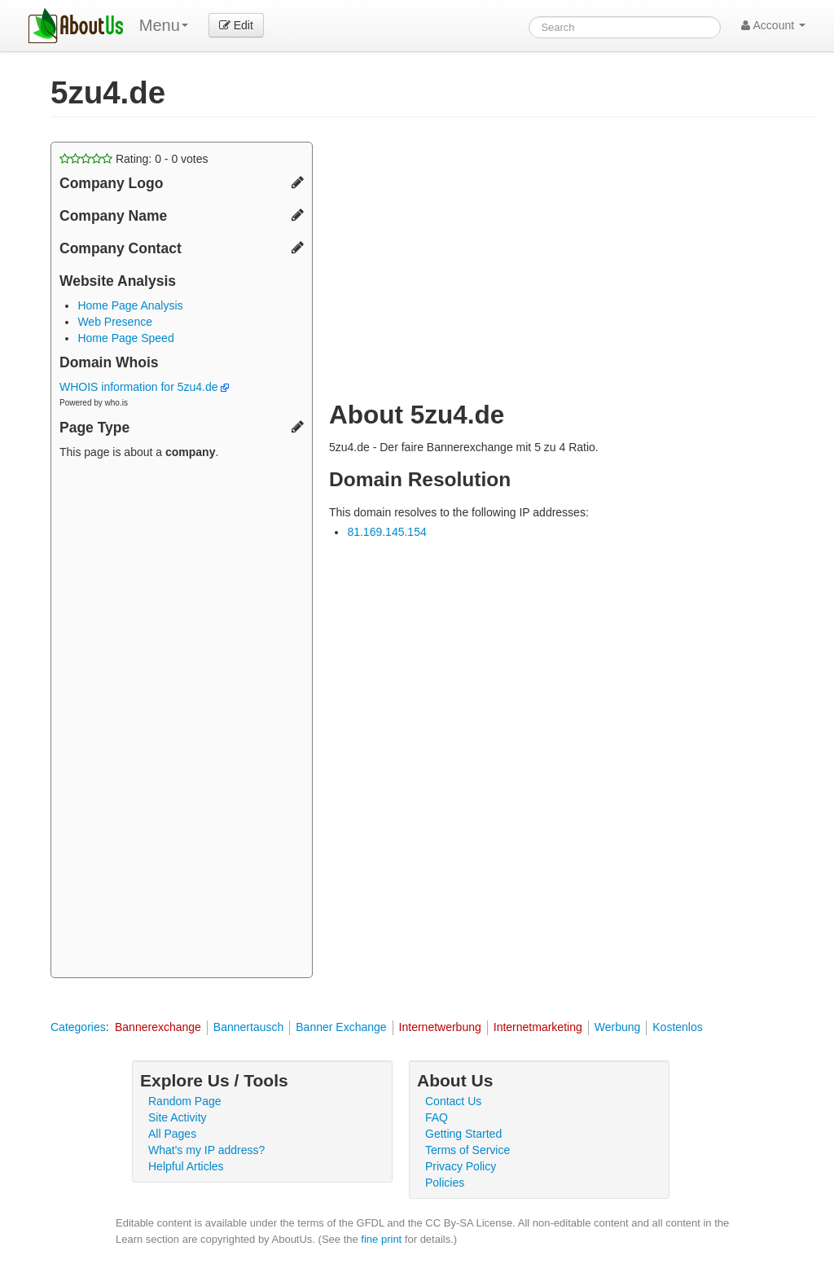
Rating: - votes (133, 158)
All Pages (172, 1133)
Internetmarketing (538, 1027)
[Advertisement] (181, 720)
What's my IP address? (206, 1149)
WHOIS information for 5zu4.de (144, 386)
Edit (236, 25)
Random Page (185, 1101)
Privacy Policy (460, 1166)
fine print (381, 1239)
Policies (444, 1182)
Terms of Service (467, 1149)
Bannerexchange (158, 1027)
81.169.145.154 (386, 531)
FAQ (436, 1117)
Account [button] (773, 25)
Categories (78, 1027)
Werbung (618, 1027)
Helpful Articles (186, 1166)
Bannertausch (248, 1027)
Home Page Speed (125, 338)
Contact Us (453, 1101)
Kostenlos (677, 1027)
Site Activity (177, 1117)
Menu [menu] (163, 25)
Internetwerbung (440, 1027)
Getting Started (463, 1133)
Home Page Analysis (129, 305)
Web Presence (114, 321)
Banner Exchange (341, 1027)
